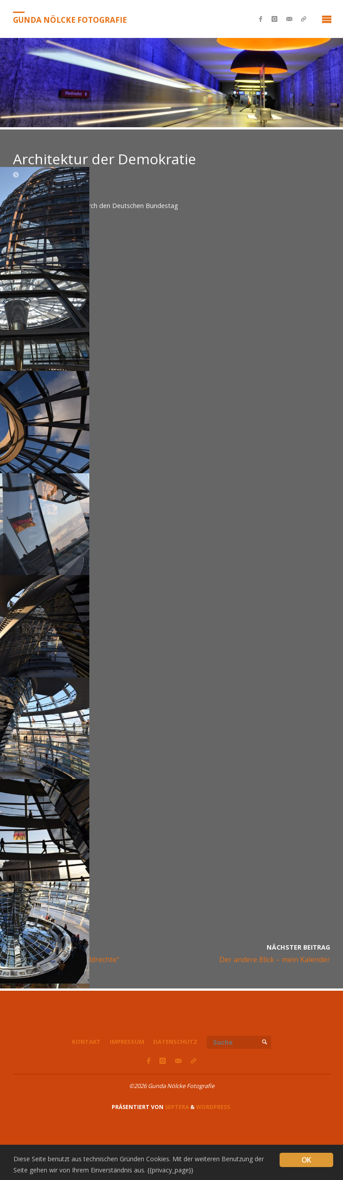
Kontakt (86, 1042)
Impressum (127, 1042)
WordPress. (214, 1107)
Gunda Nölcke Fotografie (70, 19)
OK (306, 1160)
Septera (176, 1107)
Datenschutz (175, 1042)
